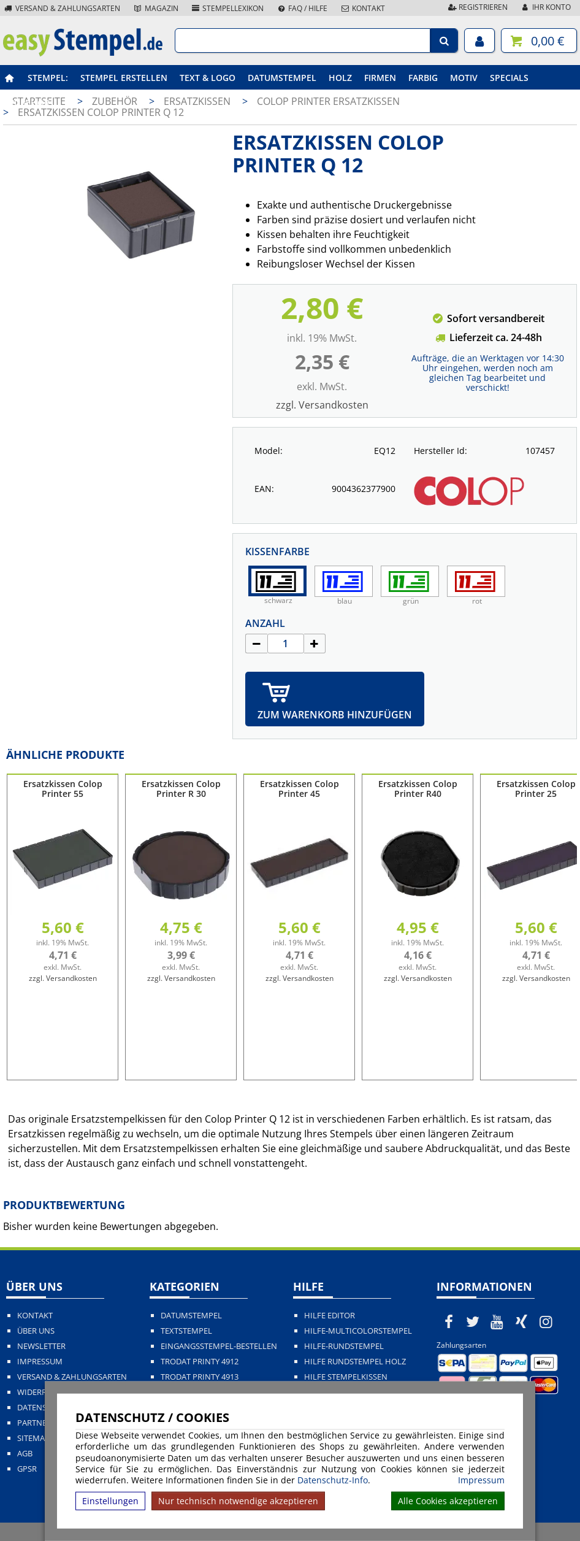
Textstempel (186, 1330)
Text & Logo (207, 77)
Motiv (464, 77)
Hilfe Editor (329, 1315)
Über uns (36, 1330)
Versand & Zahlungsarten (61, 8)
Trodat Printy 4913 (199, 1377)
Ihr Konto (545, 7)
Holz (340, 77)
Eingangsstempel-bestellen (219, 1346)
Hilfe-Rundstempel (344, 1346)
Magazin (155, 8)
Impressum (481, 1480)
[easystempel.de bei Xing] (521, 1321)
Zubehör (29, 103)
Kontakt (362, 8)
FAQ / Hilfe (301, 8)
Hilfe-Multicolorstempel (358, 1330)
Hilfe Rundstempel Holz (355, 1361)
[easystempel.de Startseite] (82, 53)
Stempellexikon (227, 8)
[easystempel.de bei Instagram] (545, 1321)
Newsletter (41, 1346)
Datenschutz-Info (332, 1480)
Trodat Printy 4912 (199, 1361)
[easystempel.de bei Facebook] (448, 1321)
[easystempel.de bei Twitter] (473, 1321)
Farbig (423, 77)
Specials (509, 77)
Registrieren (477, 7)
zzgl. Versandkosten (322, 405)
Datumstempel (282, 77)
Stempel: (48, 77)
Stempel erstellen (123, 77)
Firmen (380, 77)
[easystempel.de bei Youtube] (497, 1321)
